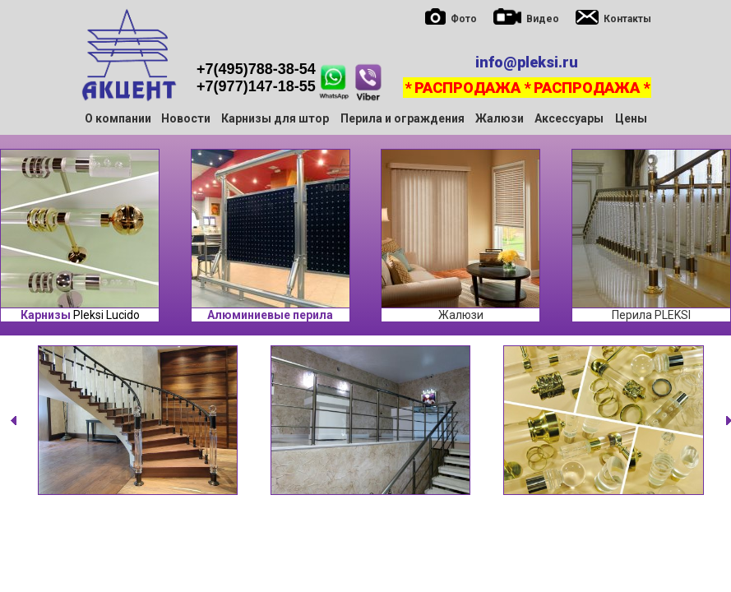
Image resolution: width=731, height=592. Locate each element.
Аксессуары (569, 118)
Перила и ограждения (402, 118)
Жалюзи (499, 118)
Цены (631, 118)
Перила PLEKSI (651, 314)
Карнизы (46, 314)
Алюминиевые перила (270, 314)
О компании (118, 118)
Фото (464, 19)
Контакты (627, 19)
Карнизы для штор (275, 118)
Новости (186, 118)
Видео (542, 19)
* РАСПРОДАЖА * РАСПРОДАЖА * (527, 87)
